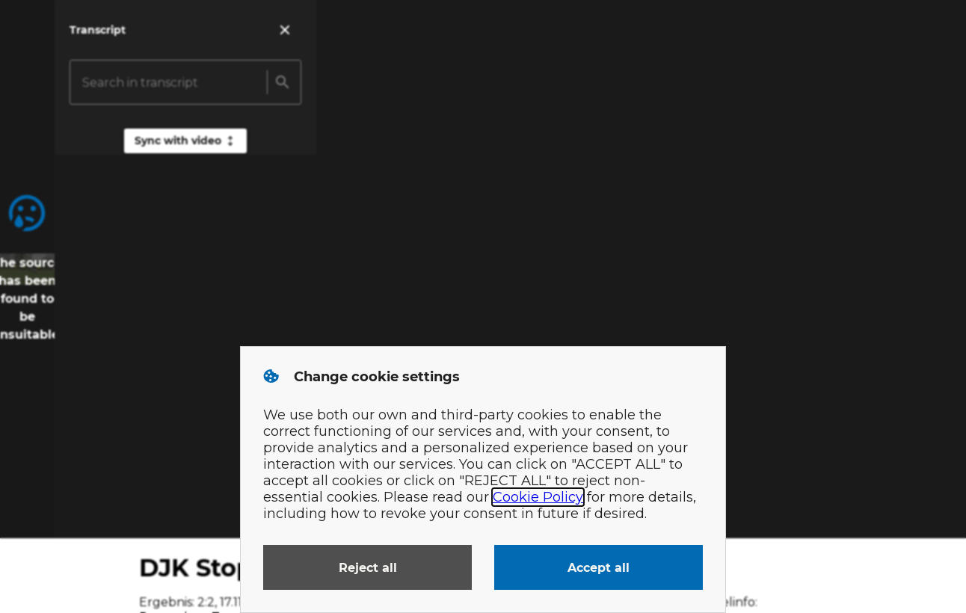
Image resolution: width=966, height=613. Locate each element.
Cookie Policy (538, 497)
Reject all (368, 568)
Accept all (598, 568)
